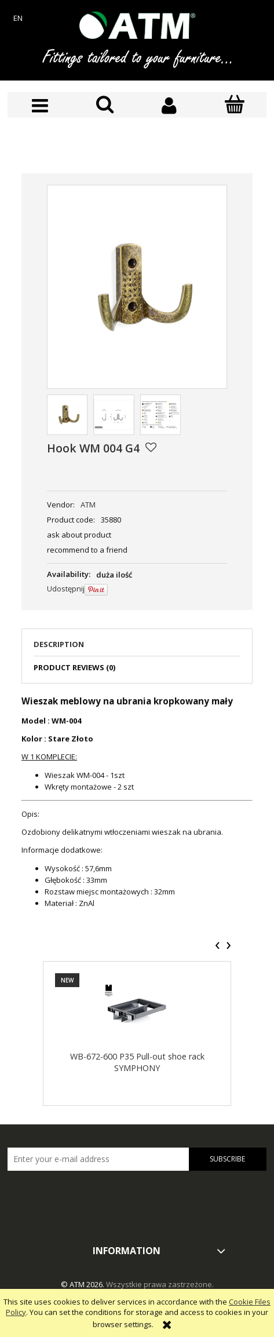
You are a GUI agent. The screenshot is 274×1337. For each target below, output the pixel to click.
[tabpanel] (137, 802)
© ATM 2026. (83, 1284)
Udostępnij (66, 588)
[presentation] (217, 945)
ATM (88, 504)
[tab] (137, 647)
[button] (40, 105)
